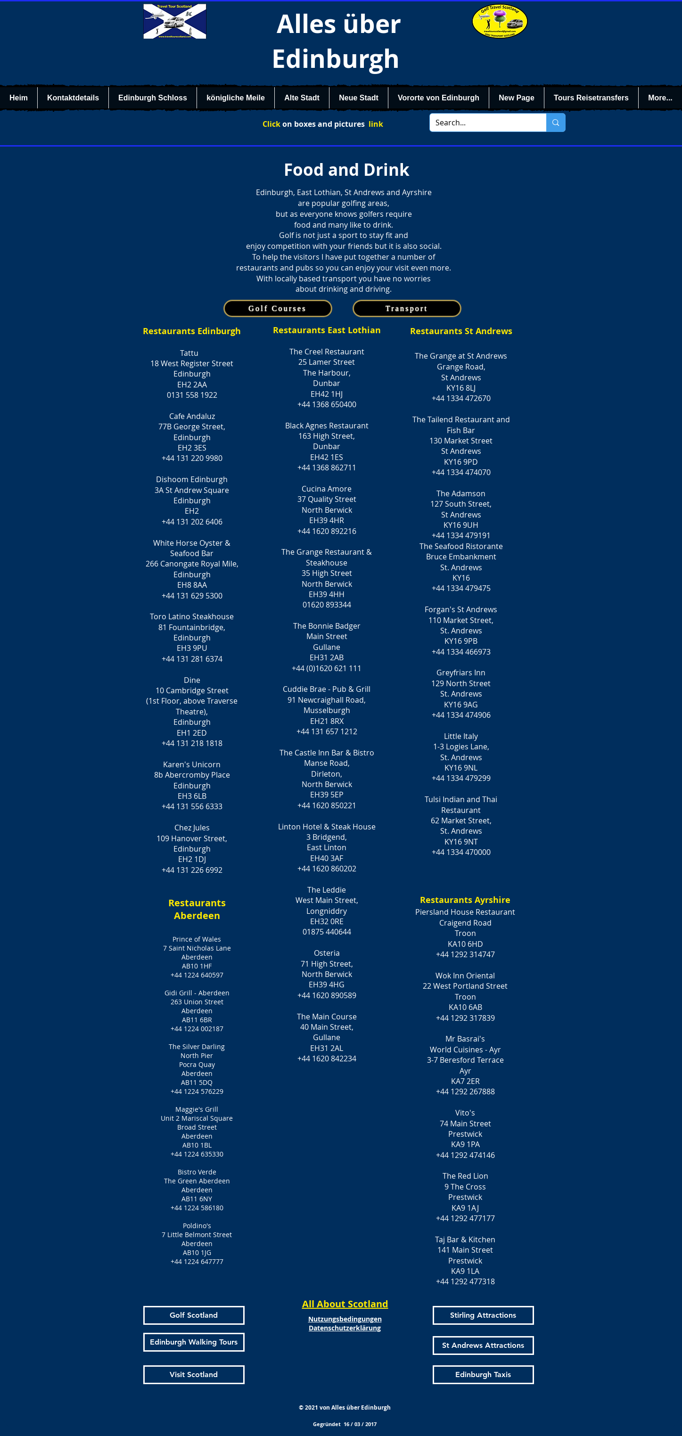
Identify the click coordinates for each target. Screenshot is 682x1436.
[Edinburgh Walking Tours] (194, 1342)
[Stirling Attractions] (483, 1315)
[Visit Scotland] (194, 1374)
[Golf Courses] (277, 308)
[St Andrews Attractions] (483, 1345)
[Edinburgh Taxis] (483, 1374)
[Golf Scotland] (194, 1315)
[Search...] (481, 122)
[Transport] (407, 308)
